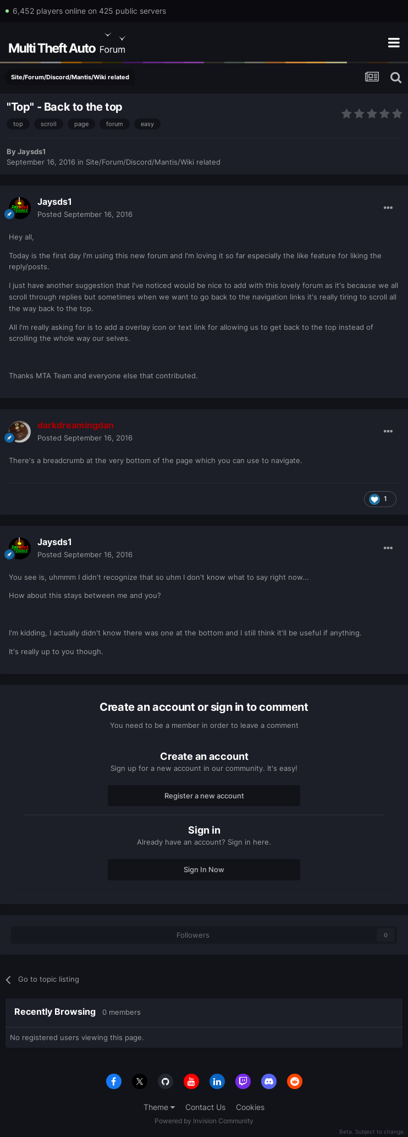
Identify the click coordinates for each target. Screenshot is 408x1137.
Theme (159, 1107)
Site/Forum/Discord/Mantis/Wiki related (153, 161)
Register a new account (204, 795)
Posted (85, 214)
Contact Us (205, 1107)
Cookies (250, 1107)
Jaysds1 (32, 151)
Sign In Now (204, 869)
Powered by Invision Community (204, 1121)
